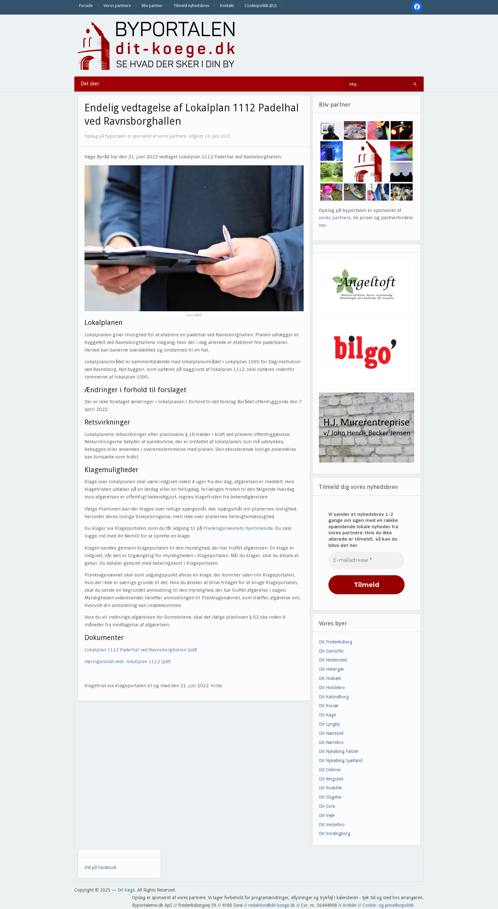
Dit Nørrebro (331, 742)
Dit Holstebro (332, 687)
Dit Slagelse (330, 797)
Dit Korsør (329, 705)
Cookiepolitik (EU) (261, 5)
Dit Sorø (327, 806)
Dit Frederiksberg (335, 641)
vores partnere (335, 218)
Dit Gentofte (331, 651)
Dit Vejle (327, 815)
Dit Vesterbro (332, 824)
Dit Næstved (331, 733)
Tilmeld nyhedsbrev (191, 5)
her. (323, 225)
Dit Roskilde (330, 787)
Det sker (90, 84)
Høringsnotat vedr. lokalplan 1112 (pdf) (127, 661)
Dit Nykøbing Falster (339, 751)
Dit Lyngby (329, 724)
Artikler (350, 905)
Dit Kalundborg (334, 696)
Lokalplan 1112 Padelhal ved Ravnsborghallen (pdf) (140, 650)
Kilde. (217, 685)
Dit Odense (329, 769)
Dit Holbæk (330, 678)
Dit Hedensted (333, 659)
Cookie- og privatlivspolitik (388, 905)
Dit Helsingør (331, 669)
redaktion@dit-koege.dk (271, 905)
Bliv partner (152, 5)
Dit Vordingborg (334, 833)
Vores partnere (117, 5)
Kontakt (227, 5)
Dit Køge (327, 714)
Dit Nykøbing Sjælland (340, 760)
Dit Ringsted (331, 778)
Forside (86, 5)
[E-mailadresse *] (366, 560)
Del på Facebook (100, 867)
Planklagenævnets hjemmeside (238, 528)
